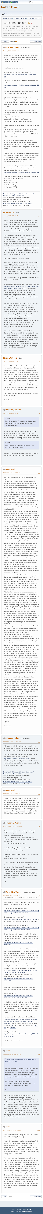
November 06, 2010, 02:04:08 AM (12, 1130)
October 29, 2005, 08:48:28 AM (12, 472)
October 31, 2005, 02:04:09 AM (12, 793)
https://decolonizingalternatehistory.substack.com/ (18, 194)
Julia (7, 1051)
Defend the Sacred (13, 892)
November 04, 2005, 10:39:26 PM (12, 826)
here (11, 1025)
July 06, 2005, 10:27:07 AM (10, 216)
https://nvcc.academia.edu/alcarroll (14, 196)
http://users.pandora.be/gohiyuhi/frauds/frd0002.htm (21, 172)
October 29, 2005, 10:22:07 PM (12, 741)
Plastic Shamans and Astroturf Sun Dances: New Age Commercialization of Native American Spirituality (20, 1021)
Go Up (4, 1196)
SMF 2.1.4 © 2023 (16, 1211)
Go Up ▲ (28, 1209)
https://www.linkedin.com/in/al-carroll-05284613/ (17, 203)
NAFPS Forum (10, 7)
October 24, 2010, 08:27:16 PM (12, 1054)
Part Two (13, 1027)
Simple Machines (27, 1211)
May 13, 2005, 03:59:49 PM (10, 50)
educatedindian (12, 47)
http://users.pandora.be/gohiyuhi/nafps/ (17, 759)
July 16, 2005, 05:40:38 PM (10, 413)
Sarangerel (10, 469)
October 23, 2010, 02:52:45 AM (12, 895)
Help (13, 1209)
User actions (36, 41)
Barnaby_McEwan (13, 410)
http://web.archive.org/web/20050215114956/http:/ (20, 919)
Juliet (7, 1127)
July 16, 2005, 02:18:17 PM (10, 361)
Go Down (5, 41)
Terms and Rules (20, 1209)
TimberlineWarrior (13, 823)
